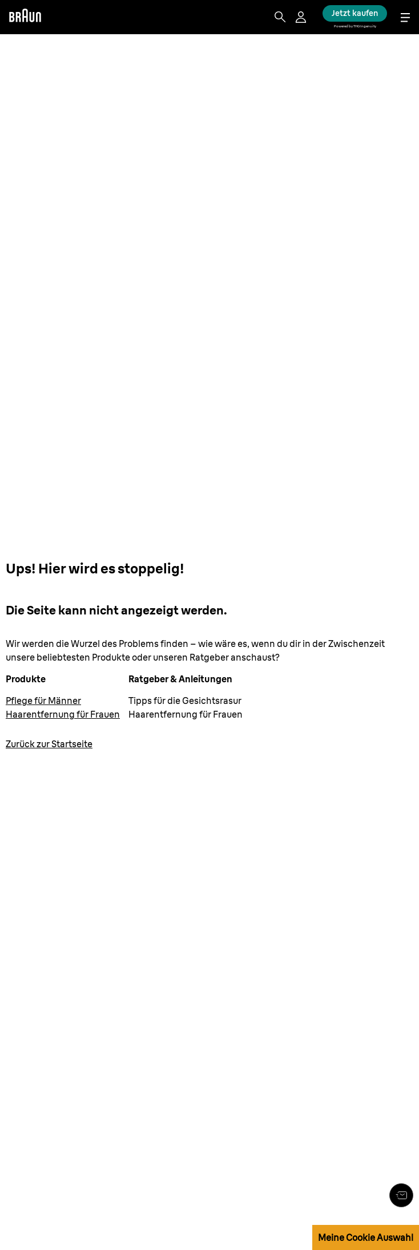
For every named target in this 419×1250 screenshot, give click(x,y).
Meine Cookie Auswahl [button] (365, 1237)
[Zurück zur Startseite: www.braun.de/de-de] (49, 744)
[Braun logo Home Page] (25, 17)
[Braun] (25, 17)
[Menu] (405, 17)
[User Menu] (302, 17)
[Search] (280, 17)
